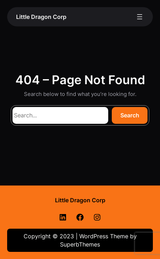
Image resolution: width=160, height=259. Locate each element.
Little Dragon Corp (41, 16)
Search (129, 115)
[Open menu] (139, 16)
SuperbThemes (80, 244)
